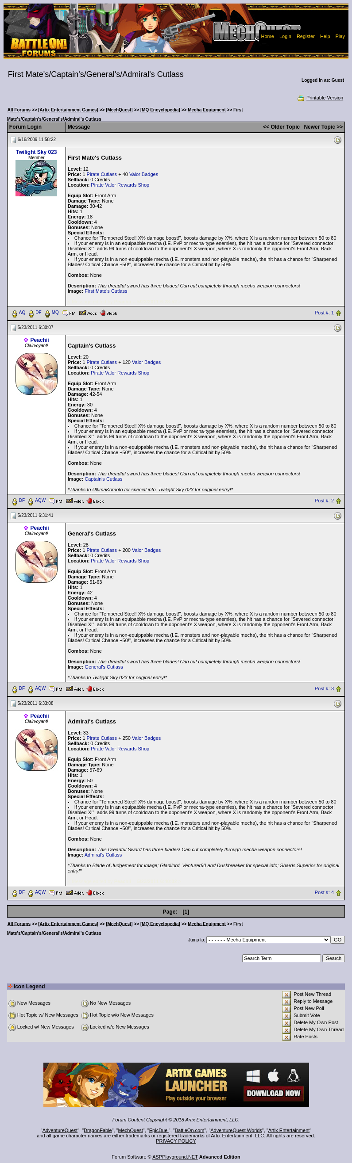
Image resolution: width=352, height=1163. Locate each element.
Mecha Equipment (207, 109)
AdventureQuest (60, 1130)
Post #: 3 (324, 688)
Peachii (40, 340)
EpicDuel (159, 1130)
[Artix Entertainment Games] (68, 109)
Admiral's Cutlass (103, 854)
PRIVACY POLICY (176, 1141)
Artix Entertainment (289, 1130)
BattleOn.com (190, 1130)
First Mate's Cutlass (106, 291)
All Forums (19, 109)
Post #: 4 (324, 892)
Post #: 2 (324, 500)
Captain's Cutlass (103, 479)
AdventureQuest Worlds (236, 1130)
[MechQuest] (119, 109)
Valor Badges (143, 174)
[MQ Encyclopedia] (160, 109)
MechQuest (130, 1130)
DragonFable (98, 1130)
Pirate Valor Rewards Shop (120, 184)
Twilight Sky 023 (36, 152)
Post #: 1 (324, 312)
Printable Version (320, 97)
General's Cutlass (104, 666)
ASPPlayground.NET (175, 1156)
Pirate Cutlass (102, 174)
